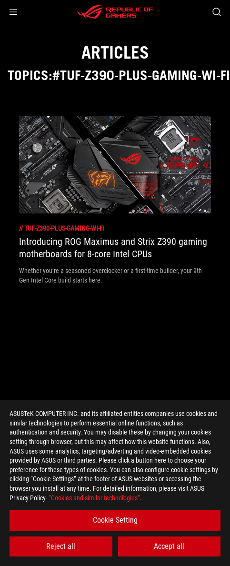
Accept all (169, 546)
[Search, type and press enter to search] (216, 12)
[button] (13, 12)
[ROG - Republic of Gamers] (115, 12)
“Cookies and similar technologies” (94, 498)
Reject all (60, 546)
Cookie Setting (115, 520)
